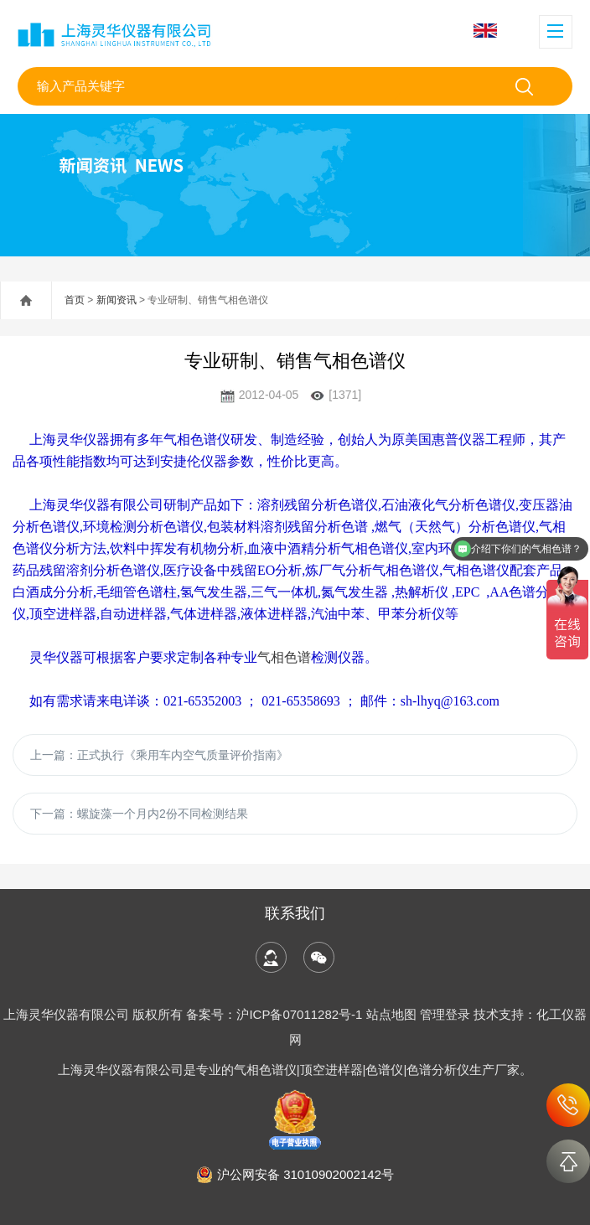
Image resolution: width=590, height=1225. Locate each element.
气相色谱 (284, 657)
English (485, 30)
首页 (75, 300)
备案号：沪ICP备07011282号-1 (275, 1014)
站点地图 (391, 1014)
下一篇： (139, 813)
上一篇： (159, 755)
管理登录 (445, 1014)
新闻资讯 (116, 300)
